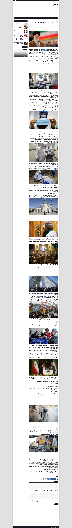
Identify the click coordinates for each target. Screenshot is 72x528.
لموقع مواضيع (50, 527)
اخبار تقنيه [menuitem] (51, 17)
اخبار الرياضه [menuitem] (47, 17)
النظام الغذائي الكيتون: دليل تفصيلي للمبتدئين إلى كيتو (18, 27)
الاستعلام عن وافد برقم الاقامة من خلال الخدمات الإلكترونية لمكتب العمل (19, 39)
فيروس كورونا (45, 49)
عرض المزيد (30, 481)
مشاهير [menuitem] (43, 17)
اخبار (53, 20)
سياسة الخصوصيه (53, 0)
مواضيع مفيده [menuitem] (38, 17)
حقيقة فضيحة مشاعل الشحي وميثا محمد (18, 31)
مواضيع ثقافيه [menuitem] (33, 17)
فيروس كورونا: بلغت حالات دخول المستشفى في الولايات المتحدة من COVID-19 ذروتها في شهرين (33, 491)
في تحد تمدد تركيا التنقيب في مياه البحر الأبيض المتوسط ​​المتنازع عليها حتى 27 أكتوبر (43, 491)
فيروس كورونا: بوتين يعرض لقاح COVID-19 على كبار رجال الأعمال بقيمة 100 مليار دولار (54, 491)
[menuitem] (57, 18)
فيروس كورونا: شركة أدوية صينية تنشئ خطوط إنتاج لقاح (44, 500)
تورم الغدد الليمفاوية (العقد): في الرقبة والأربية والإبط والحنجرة (19, 23)
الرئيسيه (57, 0)
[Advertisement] (30, 9)
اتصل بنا (50, 0)
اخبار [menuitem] (54, 17)
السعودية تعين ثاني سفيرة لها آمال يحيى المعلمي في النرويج (54, 500)
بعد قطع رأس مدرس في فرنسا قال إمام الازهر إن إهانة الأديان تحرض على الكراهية (33, 501)
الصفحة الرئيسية (56, 20)
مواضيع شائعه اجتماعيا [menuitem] (27, 17)
